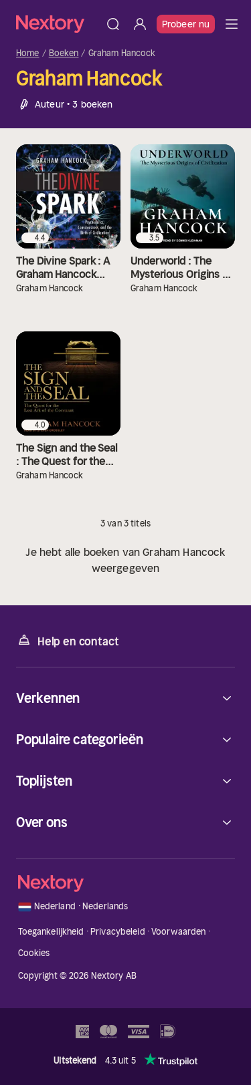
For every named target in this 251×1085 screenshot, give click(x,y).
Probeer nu (186, 24)
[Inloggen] (140, 24)
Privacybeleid (117, 931)
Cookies (34, 953)
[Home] (58, 23)
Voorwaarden (178, 931)
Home (27, 53)
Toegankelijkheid (51, 931)
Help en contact (67, 640)
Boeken (64, 53)
